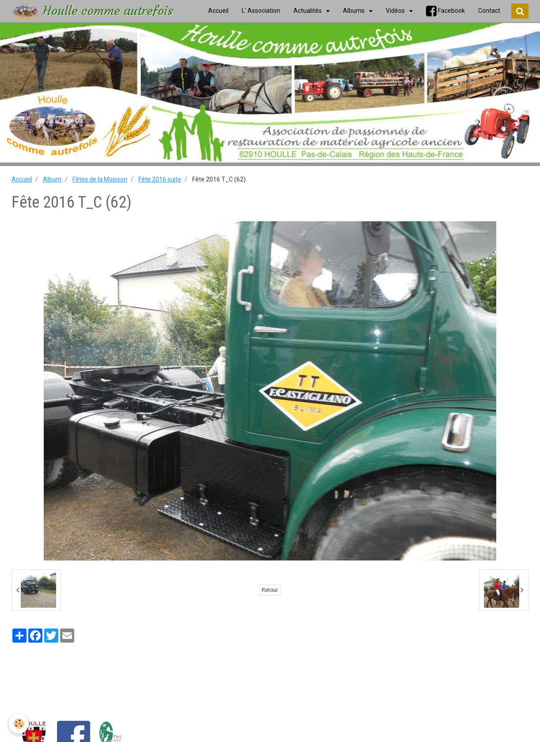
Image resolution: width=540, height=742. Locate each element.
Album (52, 179)
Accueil (21, 179)
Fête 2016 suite (159, 179)
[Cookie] (19, 724)
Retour (270, 590)
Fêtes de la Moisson (99, 179)
